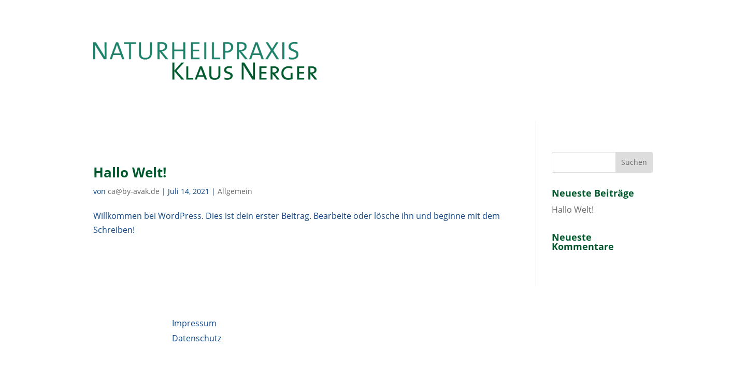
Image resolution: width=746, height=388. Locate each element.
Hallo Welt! (129, 172)
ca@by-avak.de (134, 191)
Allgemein (235, 191)
